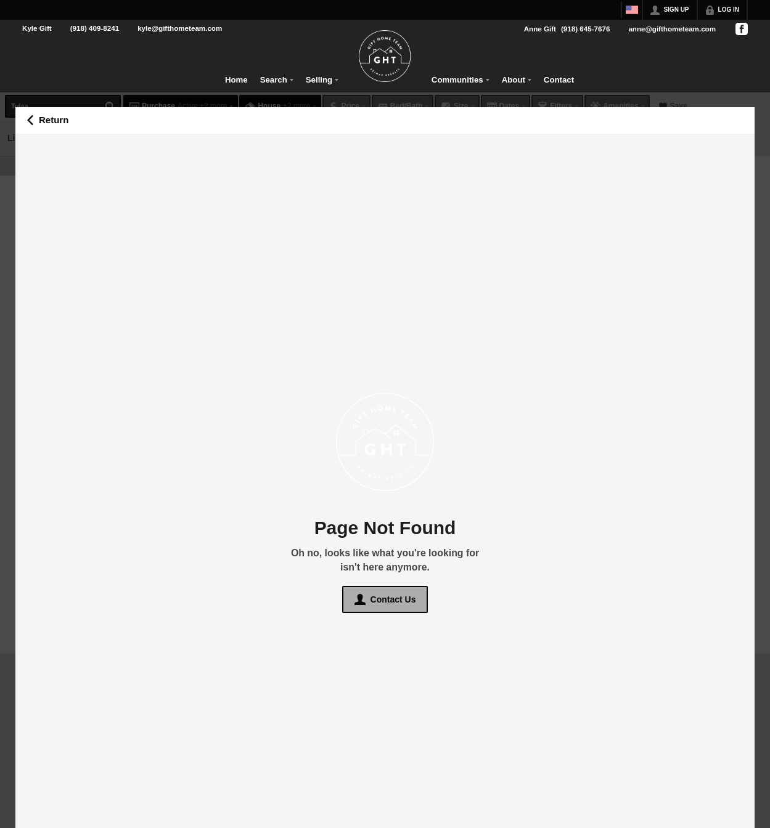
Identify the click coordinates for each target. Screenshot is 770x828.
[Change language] (632, 9)
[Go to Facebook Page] (741, 29)
